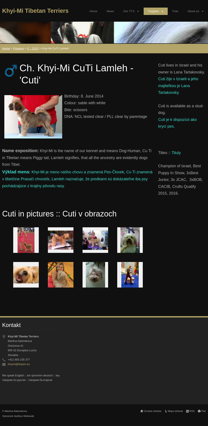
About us (193, 11)
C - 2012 (33, 48)
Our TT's (129, 11)
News (110, 11)
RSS (192, 411)
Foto (175, 11)
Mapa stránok (175, 411)
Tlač (203, 411)
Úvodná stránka (152, 411)
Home (93, 11)
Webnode (28, 416)
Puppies (153, 11)
